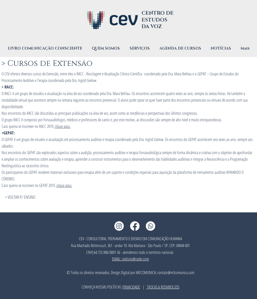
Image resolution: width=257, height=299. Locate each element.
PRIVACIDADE (131, 287)
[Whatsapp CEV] (150, 226)
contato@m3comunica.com (175, 272)
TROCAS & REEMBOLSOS (162, 287)
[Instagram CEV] (119, 226)
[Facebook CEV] (135, 226)
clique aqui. (63, 126)
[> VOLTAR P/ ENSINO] (20, 197)
